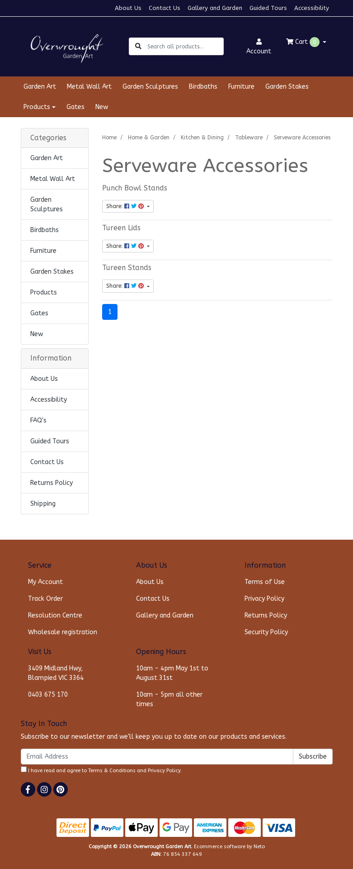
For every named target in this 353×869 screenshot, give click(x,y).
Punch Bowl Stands (134, 188)
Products (43, 292)
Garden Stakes (287, 86)
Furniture (241, 86)
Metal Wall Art (89, 86)
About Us (128, 8)
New (101, 107)
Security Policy (266, 632)
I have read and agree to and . (101, 770)
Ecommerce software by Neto (229, 847)
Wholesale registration (62, 632)
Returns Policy (51, 483)
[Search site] (138, 46)
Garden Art (40, 86)
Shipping (43, 504)
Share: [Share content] (126, 206)
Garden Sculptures (150, 86)
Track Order (45, 599)
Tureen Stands (126, 268)
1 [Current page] (110, 312)
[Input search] (185, 46)
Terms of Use (265, 582)
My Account (45, 582)
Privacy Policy (264, 599)
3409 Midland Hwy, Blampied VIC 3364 (56, 673)
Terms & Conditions (112, 771)
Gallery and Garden (215, 8)
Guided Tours (268, 8)
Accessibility (311, 8)
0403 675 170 (48, 694)
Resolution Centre (55, 615)
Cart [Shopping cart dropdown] (303, 42)
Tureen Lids (121, 228)
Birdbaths (203, 86)
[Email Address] (157, 757)
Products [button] (37, 107)
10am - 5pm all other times (169, 699)
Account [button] (258, 46)
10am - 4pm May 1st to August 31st (172, 673)
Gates (75, 107)
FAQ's (38, 420)
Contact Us (164, 8)
